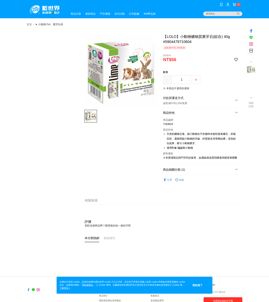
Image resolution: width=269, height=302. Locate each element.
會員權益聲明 (157, 300)
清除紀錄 (251, 105)
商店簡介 (103, 296)
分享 (167, 180)
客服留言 (155, 296)
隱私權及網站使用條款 (110, 300)
